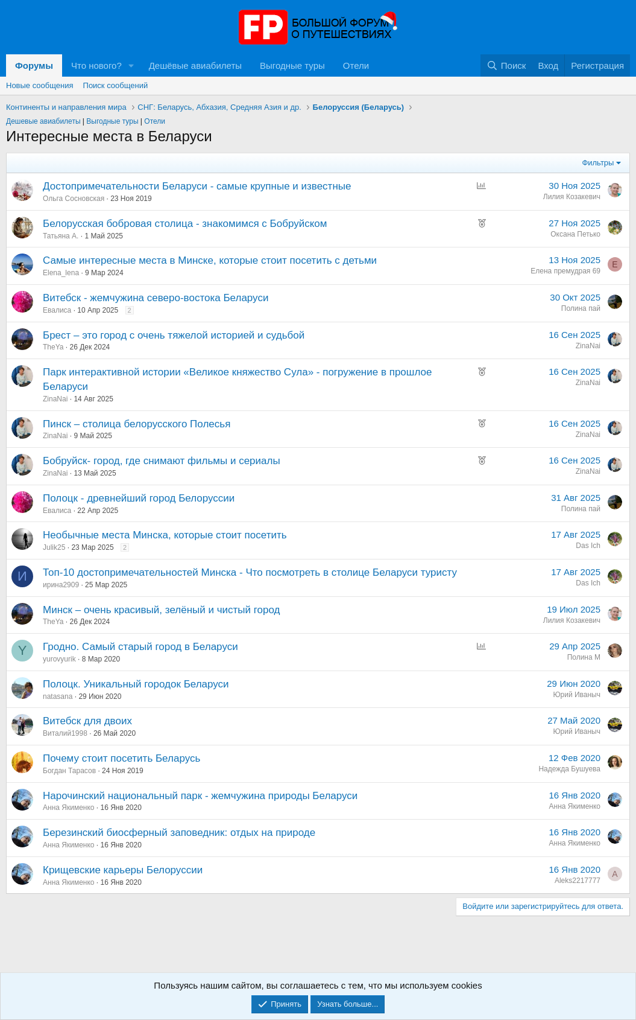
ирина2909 (61, 585)
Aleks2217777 (577, 880)
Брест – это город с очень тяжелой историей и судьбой (173, 335)
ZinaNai (588, 346)
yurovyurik (59, 659)
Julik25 (54, 547)
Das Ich (588, 545)
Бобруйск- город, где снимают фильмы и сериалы (161, 461)
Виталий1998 (65, 733)
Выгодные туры (292, 65)
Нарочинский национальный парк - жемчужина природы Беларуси (200, 796)
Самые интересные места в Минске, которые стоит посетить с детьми (210, 260)
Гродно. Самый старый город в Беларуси (140, 646)
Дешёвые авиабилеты (195, 65)
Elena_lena (61, 273)
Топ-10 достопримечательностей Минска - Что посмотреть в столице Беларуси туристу (250, 572)
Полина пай (580, 308)
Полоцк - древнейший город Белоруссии (139, 498)
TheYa (53, 347)
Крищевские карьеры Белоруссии (123, 870)
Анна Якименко (69, 807)
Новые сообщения (40, 85)
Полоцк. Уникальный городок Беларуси (136, 684)
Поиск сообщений (115, 85)
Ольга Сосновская (73, 198)
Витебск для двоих (87, 721)
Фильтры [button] (598, 162)
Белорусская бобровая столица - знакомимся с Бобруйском (185, 223)
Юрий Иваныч (576, 694)
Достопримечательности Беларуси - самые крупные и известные (197, 186)
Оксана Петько (575, 234)
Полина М (583, 657)
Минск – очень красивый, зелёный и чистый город (161, 610)
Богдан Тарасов (69, 771)
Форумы (34, 65)
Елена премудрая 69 (565, 271)
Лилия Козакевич (571, 197)
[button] (131, 65)
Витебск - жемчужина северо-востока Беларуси (155, 298)
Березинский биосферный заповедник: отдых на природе (179, 832)
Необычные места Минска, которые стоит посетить (165, 535)
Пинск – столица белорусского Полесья (136, 424)
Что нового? (96, 65)
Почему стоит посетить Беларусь (121, 758)
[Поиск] (506, 65)
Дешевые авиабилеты (43, 121)
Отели (356, 65)
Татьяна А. (60, 236)
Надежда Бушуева (569, 769)
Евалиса (57, 310)
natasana (57, 696)
